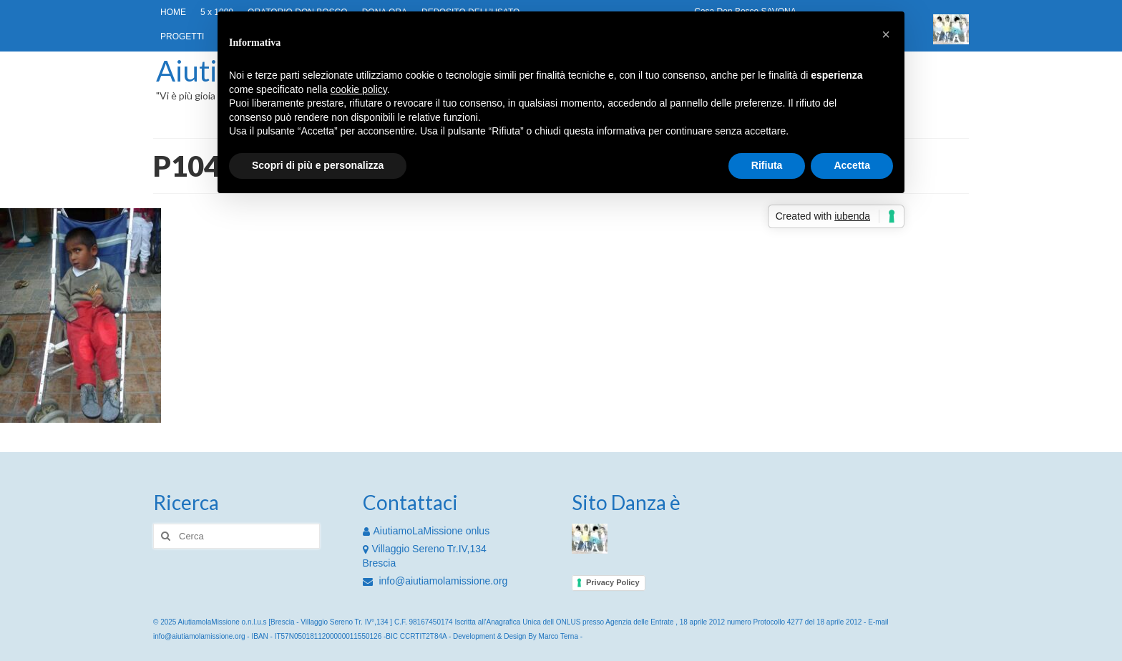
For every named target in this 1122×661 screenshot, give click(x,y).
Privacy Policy (613, 582)
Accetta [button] (852, 165)
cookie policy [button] (359, 89)
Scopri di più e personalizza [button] (318, 165)
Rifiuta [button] (767, 165)
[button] (885, 34)
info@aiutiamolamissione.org (435, 581)
